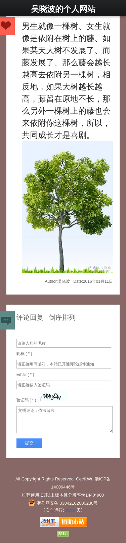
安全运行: (54, 510)
